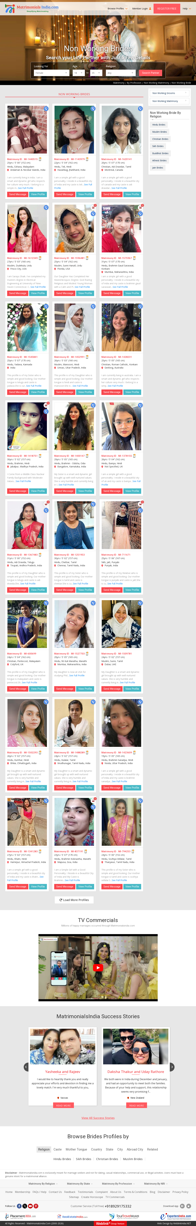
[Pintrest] (36, 1206)
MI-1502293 (31, 752)
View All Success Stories (98, 1118)
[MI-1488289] (74, 723)
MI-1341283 (31, 851)
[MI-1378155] (121, 426)
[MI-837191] (74, 822)
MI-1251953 (78, 554)
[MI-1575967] (121, 228)
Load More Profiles (74, 900)
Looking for (41, 66)
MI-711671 (124, 554)
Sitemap (74, 1197)
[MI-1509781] (121, 624)
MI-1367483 (31, 554)
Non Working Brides (74, 94)
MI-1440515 (31, 159)
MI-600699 (30, 653)
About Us (115, 1192)
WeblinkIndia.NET (182, 1223)
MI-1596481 (78, 258)
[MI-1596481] (74, 228)
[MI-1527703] (74, 624)
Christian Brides (160, 138)
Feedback (69, 1192)
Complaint (102, 1192)
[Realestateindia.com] (72, 1216)
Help (187, 8)
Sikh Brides (158, 146)
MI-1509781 (125, 653)
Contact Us (55, 1192)
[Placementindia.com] (20, 1216)
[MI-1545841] (27, 327)
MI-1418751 (31, 455)
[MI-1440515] (27, 130)
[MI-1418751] (27, 426)
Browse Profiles (117, 8)
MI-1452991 (78, 357)
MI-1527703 (78, 653)
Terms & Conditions (135, 1192)
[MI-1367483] (27, 525)
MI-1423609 (125, 752)
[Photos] (93, 207)
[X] (24, 1206)
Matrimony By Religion (43, 1183)
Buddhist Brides (160, 153)
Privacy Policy (180, 1192)
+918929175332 (118, 1206)
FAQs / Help (39, 1192)
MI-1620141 (125, 159)
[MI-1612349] (27, 228)
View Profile (38, 194)
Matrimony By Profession (118, 1183)
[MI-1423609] (121, 723)
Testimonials (85, 1192)
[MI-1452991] (74, 327)
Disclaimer (164, 1192)
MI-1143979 (78, 159)
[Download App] (182, 1206)
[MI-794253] (121, 822)
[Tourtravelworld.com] (124, 1216)
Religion (111, 66)
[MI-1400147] (74, 426)
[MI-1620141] (121, 130)
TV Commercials (115, 1197)
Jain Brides (157, 167)
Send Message (17, 194)
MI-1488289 (78, 752)
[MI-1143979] (74, 130)
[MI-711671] (121, 525)
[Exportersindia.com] (176, 1216)
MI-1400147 (78, 455)
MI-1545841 (31, 357)
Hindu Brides (158, 124)
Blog (152, 1192)
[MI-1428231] (121, 327)
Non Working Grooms (163, 93)
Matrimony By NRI (156, 1183)
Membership (22, 1192)
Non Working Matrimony (165, 101)
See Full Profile (25, 187)
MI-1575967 (125, 258)
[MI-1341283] (27, 822)
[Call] (46, 108)
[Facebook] (19, 1206)
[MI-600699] (27, 624)
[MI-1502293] (27, 723)
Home (9, 1192)
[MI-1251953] (74, 525)
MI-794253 (124, 851)
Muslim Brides (159, 131)
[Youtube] (30, 1206)
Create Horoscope (92, 1197)
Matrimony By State (80, 1183)
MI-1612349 (31, 258)
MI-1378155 (125, 455)
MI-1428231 (125, 357)
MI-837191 (77, 851)
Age (75, 66)
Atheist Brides (159, 160)
